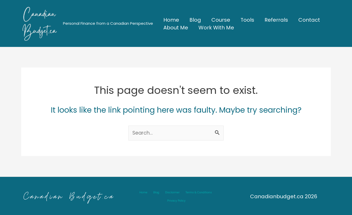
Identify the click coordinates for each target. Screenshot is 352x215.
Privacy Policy (211, 196)
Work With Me (216, 27)
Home (171, 19)
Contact (309, 19)
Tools (247, 19)
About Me (175, 27)
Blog (195, 19)
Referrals (276, 19)
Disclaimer (159, 196)
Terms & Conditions (184, 196)
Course (220, 19)
